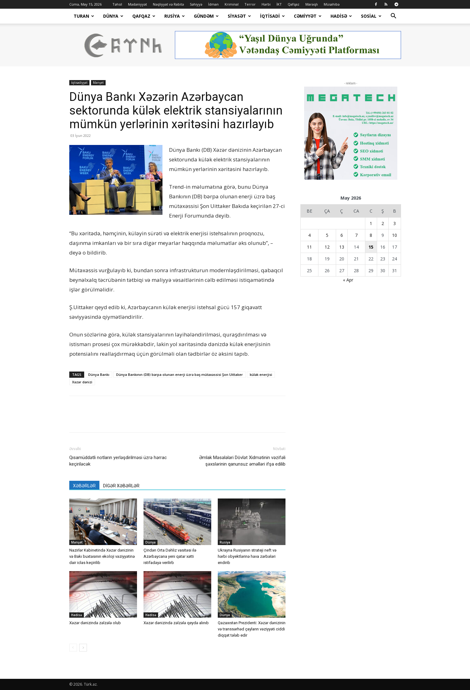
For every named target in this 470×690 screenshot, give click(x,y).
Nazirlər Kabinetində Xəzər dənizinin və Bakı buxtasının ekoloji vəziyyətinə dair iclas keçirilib (102, 556)
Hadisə (341, 16)
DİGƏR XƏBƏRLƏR (121, 485)
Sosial (371, 16)
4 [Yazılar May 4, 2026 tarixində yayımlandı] (309, 235)
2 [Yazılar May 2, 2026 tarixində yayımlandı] (382, 223)
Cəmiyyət (308, 16)
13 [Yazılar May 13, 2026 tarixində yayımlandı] (341, 247)
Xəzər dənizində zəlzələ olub (95, 622)
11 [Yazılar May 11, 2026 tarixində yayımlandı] (309, 247)
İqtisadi (272, 16)
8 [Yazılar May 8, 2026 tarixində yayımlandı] (371, 235)
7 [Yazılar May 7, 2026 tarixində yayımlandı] (356, 235)
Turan (84, 16)
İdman (213, 4)
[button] (393, 17)
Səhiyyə (196, 4)
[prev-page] (73, 648)
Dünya (113, 16)
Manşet (98, 82)
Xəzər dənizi (82, 382)
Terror (250, 4)
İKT (279, 4)
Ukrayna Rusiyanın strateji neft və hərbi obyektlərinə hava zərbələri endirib (247, 556)
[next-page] (83, 648)
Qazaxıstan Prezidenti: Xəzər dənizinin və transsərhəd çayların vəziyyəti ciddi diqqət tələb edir (251, 629)
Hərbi (266, 4)
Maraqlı (311, 4)
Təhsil (117, 4)
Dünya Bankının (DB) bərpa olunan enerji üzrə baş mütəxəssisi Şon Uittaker (179, 374)
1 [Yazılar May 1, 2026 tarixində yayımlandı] (371, 223)
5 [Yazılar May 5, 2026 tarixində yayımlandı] (327, 235)
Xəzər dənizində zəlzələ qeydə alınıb (176, 622)
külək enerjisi (261, 374)
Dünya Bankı (98, 374)
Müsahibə (332, 4)
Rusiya (174, 16)
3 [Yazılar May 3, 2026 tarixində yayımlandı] (394, 223)
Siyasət (239, 16)
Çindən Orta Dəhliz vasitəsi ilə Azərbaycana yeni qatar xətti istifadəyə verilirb (170, 556)
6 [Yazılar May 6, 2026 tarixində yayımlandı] (341, 235)
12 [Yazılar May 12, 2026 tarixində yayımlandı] (327, 247)
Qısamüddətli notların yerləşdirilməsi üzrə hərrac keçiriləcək (118, 461)
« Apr (348, 280)
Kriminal (232, 4)
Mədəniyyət (137, 4)
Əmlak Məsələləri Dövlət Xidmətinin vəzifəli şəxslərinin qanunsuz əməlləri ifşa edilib (242, 461)
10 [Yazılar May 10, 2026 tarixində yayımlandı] (394, 235)
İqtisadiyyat (79, 82)
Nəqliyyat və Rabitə (168, 4)
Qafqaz (293, 4)
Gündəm (206, 16)
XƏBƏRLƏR (84, 485)
